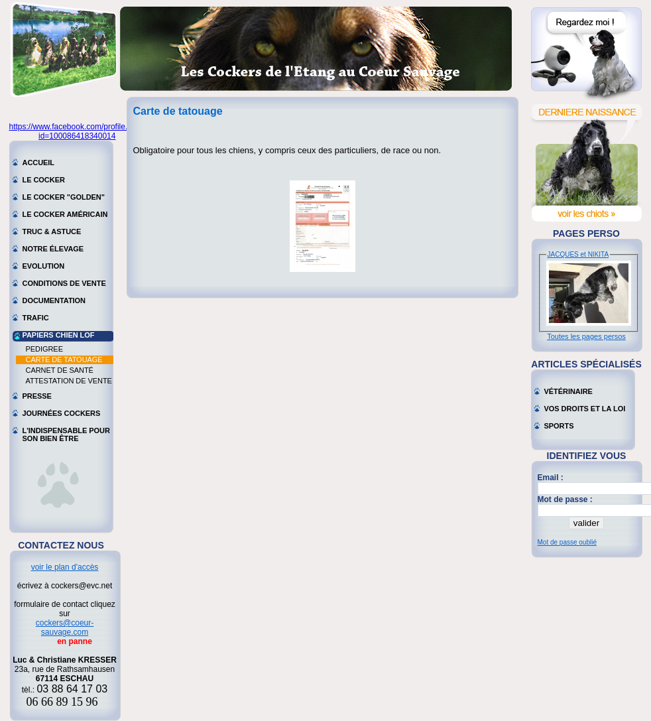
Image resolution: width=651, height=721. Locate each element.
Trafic (36, 318)
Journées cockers (62, 413)
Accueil (39, 162)
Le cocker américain (65, 214)
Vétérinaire (568, 391)
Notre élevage (53, 249)
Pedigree (44, 349)
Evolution (44, 266)
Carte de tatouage (64, 359)
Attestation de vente (69, 381)
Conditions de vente (64, 283)
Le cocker (44, 180)
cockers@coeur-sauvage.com (65, 627)
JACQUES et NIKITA (578, 254)
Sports (559, 426)
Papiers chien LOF (59, 335)
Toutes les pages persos (586, 336)
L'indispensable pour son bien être (66, 431)
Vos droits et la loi (585, 409)
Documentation (54, 300)
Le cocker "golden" (64, 197)
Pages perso (586, 233)
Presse (37, 396)
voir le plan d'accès (65, 567)
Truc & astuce (52, 231)
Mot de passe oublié (567, 542)
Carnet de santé (59, 370)
